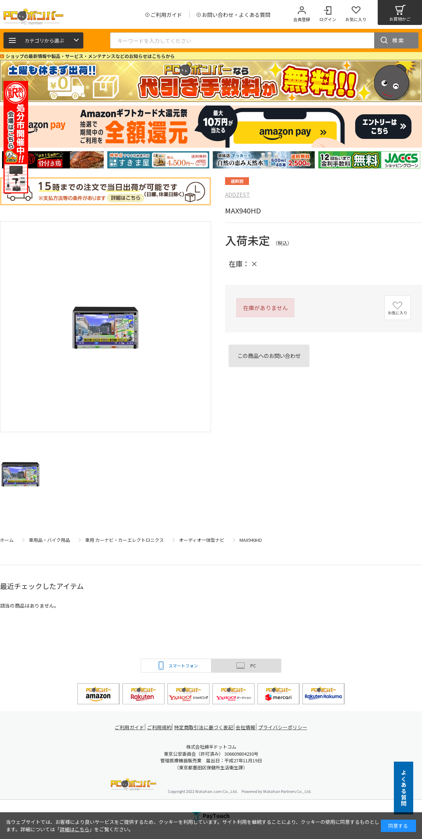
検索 (398, 40)
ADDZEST (237, 194)
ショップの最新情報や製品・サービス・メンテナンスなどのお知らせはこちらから (90, 56)
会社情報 (246, 727)
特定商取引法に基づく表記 (204, 727)
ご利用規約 (160, 727)
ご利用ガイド (128, 727)
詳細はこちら (74, 829)
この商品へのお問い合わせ (269, 355)
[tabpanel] (53, 159)
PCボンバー (133, 785)
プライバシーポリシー (285, 727)
